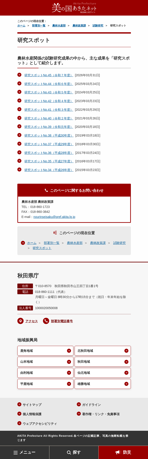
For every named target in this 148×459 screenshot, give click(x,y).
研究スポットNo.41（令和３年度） (48, 109)
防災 (127, 452)
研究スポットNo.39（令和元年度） (48, 127)
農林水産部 (59, 25)
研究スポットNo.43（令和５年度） (48, 92)
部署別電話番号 (62, 321)
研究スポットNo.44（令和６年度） (48, 84)
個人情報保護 (32, 414)
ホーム (21, 25)
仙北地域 (83, 372)
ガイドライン (91, 405)
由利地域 (26, 372)
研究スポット (42, 248)
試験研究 (98, 25)
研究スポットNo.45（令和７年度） (48, 75)
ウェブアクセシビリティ (40, 423)
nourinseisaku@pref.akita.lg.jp (54, 217)
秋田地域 (83, 361)
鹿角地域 (26, 350)
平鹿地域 (26, 384)
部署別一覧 (38, 25)
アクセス (31, 321)
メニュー (27, 452)
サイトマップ (32, 405)
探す (77, 452)
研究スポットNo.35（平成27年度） (49, 161)
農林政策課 (79, 25)
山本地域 (26, 361)
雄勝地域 (83, 384)
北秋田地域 (85, 350)
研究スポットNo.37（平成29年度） (49, 144)
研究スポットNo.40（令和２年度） (48, 118)
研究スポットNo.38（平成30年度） (49, 135)
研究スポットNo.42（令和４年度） (48, 101)
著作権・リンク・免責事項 (101, 414)
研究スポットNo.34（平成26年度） (49, 170)
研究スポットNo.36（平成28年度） (49, 153)
